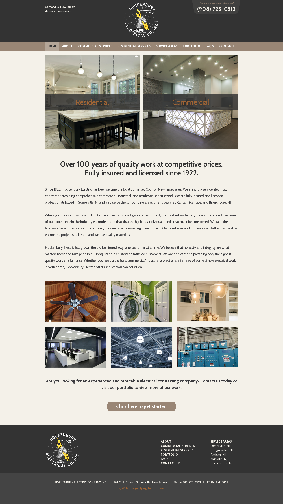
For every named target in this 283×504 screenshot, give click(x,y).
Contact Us (171, 463)
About (67, 46)
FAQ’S (210, 46)
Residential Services (134, 46)
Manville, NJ (218, 459)
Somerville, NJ (220, 446)
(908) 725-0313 (216, 9)
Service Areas (166, 46)
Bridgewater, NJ (221, 450)
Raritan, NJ (218, 454)
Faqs (165, 459)
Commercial (190, 102)
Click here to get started (141, 406)
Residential (92, 102)
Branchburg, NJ (221, 463)
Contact (226, 46)
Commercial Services (95, 46)
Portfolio (191, 46)
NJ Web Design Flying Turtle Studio (141, 488)
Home (52, 46)
